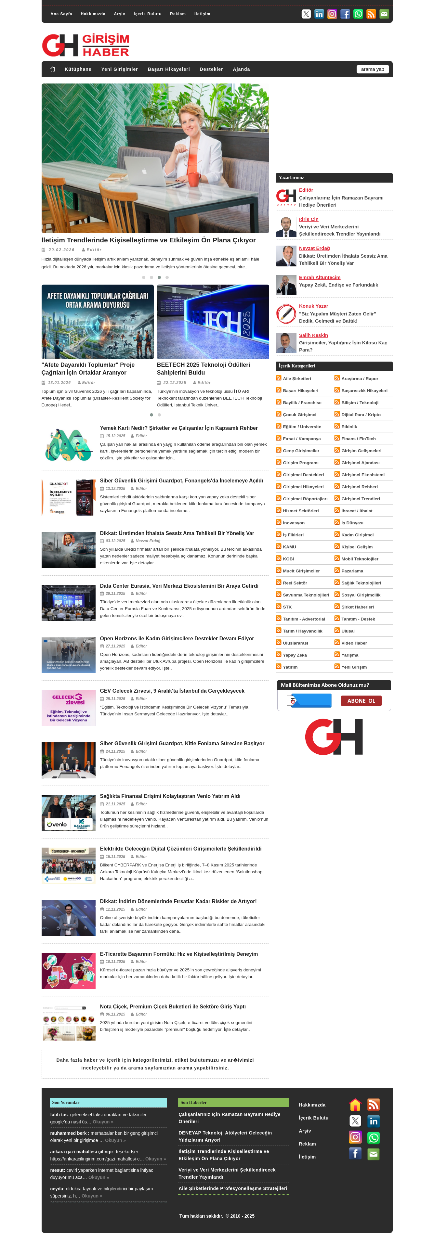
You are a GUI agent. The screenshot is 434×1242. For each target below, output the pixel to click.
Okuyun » (103, 1121)
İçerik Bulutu (148, 14)
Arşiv (119, 14)
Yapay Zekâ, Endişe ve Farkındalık (338, 285)
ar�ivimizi (241, 1060)
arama (185, 1067)
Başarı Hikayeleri (169, 69)
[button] (144, 277)
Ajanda (241, 69)
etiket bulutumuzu (197, 1060)
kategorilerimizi (152, 1060)
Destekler (211, 69)
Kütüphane (78, 69)
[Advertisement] (333, 126)
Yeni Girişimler (119, 69)
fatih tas (59, 1114)
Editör (94, 250)
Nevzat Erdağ (148, 541)
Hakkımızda (93, 14)
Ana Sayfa (61, 14)
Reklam (178, 14)
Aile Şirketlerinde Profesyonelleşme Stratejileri (233, 1188)
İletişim (202, 14)
